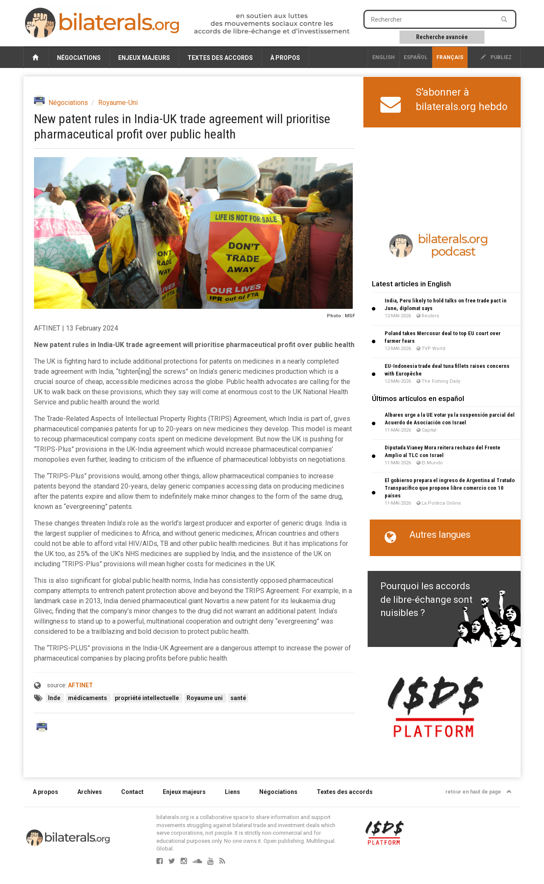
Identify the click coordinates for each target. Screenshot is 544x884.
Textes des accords (220, 57)
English (383, 57)
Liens (232, 791)
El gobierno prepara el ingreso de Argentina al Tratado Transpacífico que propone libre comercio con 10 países (450, 488)
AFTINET (80, 685)
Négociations (79, 57)
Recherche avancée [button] (442, 37)
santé (238, 698)
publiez (496, 57)
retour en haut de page (478, 792)
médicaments (88, 698)
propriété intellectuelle (147, 698)
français (449, 57)
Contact (132, 791)
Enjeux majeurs (144, 57)
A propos (45, 791)
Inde (55, 698)
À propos (285, 57)
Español (416, 57)
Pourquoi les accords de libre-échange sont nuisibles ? (426, 599)
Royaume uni (205, 698)
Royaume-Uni (118, 103)
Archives (89, 791)
